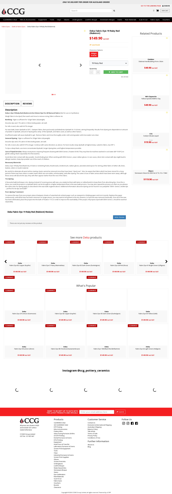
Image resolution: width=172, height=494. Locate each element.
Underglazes (77, 19)
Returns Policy (93, 429)
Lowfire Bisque (91, 19)
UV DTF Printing (59, 436)
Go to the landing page (151, 6)
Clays (59, 19)
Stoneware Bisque (107, 19)
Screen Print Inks (60, 461)
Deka (86, 237)
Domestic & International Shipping (99, 425)
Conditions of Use (94, 438)
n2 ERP (109, 492)
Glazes (66, 19)
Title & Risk (91, 431)
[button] (166, 6)
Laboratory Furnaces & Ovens (64, 446)
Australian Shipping (94, 427)
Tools (52, 19)
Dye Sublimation (59, 474)
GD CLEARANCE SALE (61, 425)
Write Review (119, 217)
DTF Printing (58, 427)
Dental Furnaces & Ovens (63, 438)
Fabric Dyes (155, 19)
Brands (56, 485)
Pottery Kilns (58, 431)
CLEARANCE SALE (10, 19)
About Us (91, 445)
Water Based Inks (60, 468)
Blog (89, 447)
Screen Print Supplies (61, 457)
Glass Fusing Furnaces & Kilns (64, 433)
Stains (119, 19)
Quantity (93, 69)
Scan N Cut (143, 19)
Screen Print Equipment (62, 449)
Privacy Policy (92, 436)
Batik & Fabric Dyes (18, 26)
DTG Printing (58, 440)
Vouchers (166, 19)
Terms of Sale (92, 433)
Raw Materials (130, 19)
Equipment (42, 19)
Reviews (27, 103)
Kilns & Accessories (27, 19)
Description (12, 103)
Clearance (57, 487)
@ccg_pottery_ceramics (93, 370)
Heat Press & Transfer (61, 444)
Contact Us (91, 423)
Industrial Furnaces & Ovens (64, 455)
